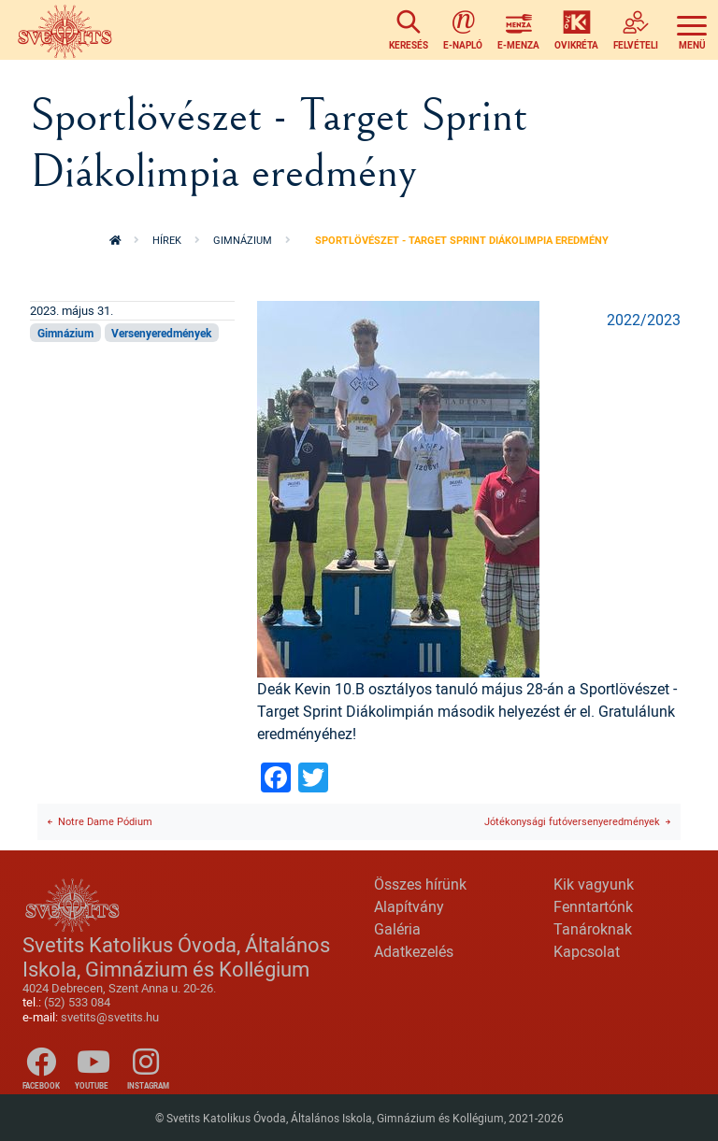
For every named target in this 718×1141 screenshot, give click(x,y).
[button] (398, 488)
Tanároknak (592, 929)
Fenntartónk (593, 906)
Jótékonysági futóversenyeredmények (572, 821)
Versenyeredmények (161, 332)
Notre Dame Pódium (105, 821)
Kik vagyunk (593, 884)
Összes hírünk (420, 884)
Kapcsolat (586, 951)
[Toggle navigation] (692, 30)
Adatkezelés (413, 951)
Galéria (397, 929)
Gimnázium (242, 240)
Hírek (166, 240)
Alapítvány (409, 906)
